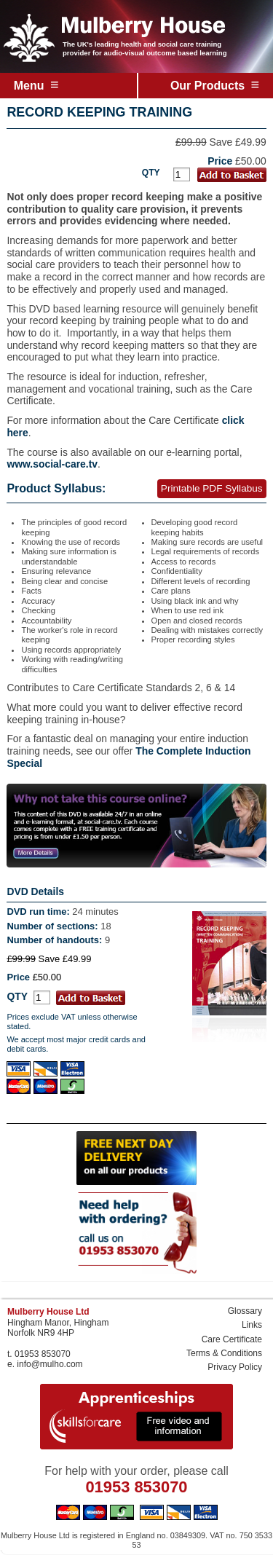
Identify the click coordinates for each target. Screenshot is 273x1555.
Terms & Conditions (224, 1353)
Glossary (245, 1311)
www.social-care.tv (52, 464)
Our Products (214, 84)
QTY (151, 173)
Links (252, 1325)
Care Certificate (232, 1339)
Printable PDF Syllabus (212, 488)
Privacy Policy (234, 1367)
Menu (36, 84)
